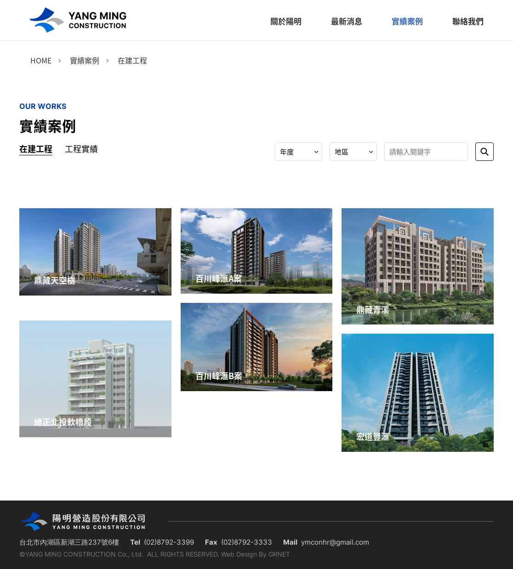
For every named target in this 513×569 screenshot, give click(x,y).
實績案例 (84, 60)
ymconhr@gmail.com (335, 542)
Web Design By (244, 554)
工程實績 (81, 148)
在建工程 (132, 60)
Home (40, 60)
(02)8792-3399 (169, 542)
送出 (484, 151)
